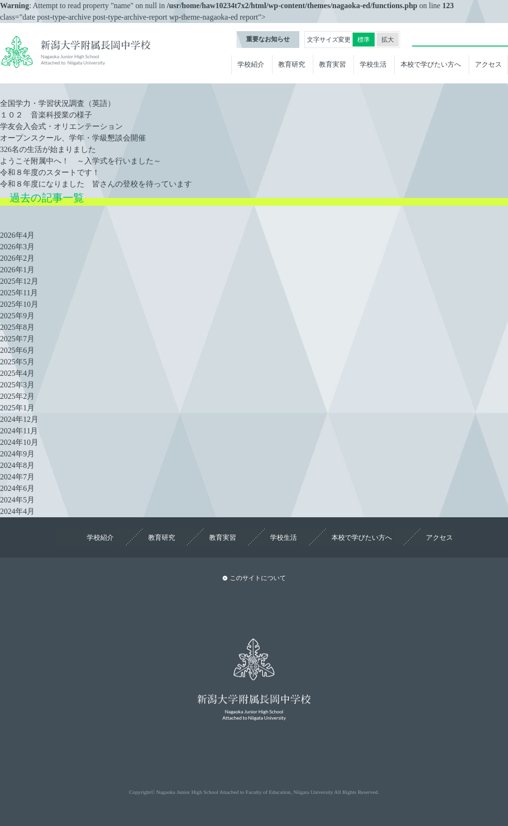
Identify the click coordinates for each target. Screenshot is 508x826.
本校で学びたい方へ (431, 65)
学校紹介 (250, 65)
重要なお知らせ (268, 39)
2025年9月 (17, 316)
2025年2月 (17, 396)
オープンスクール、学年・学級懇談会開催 (73, 138)
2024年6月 (17, 488)
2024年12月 (19, 419)
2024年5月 (17, 500)
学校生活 (373, 65)
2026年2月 (17, 258)
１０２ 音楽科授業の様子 (46, 115)
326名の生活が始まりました (48, 149)
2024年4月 (17, 511)
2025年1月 (17, 408)
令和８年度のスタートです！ (50, 172)
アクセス (488, 65)
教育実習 (332, 65)
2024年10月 (19, 442)
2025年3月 (17, 385)
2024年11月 (19, 431)
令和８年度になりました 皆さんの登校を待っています (96, 184)
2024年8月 (17, 465)
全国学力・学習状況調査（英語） (57, 103)
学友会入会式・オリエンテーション (61, 126)
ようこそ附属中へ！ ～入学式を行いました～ (80, 161)
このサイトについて (258, 578)
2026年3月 (17, 247)
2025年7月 (17, 339)
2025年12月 (19, 281)
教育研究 (291, 65)
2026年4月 (17, 235)
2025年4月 (17, 373)
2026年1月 (17, 270)
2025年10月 (19, 304)
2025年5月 (17, 362)
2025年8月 (17, 327)
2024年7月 (17, 477)
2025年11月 (19, 293)
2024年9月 (17, 454)
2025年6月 (17, 350)
